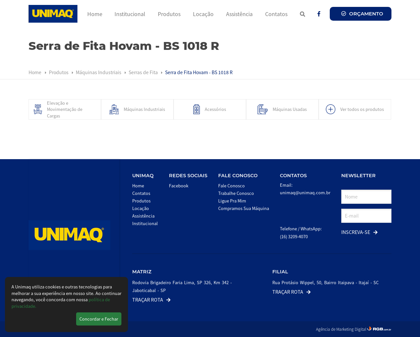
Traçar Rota (151, 299)
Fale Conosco (238, 176)
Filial (280, 272)
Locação (203, 14)
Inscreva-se (359, 231)
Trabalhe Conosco (236, 193)
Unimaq (143, 176)
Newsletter (358, 176)
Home (94, 14)
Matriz (142, 272)
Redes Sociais (188, 176)
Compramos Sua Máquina (243, 208)
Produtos (169, 14)
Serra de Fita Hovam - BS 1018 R (199, 72)
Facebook (178, 185)
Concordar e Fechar (98, 319)
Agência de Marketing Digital (341, 329)
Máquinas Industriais (99, 72)
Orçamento (362, 14)
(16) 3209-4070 (294, 236)
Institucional (130, 14)
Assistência (239, 14)
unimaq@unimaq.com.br (305, 192)
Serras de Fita (144, 72)
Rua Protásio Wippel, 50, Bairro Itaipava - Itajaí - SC (325, 282)
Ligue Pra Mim (232, 201)
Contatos (276, 14)
